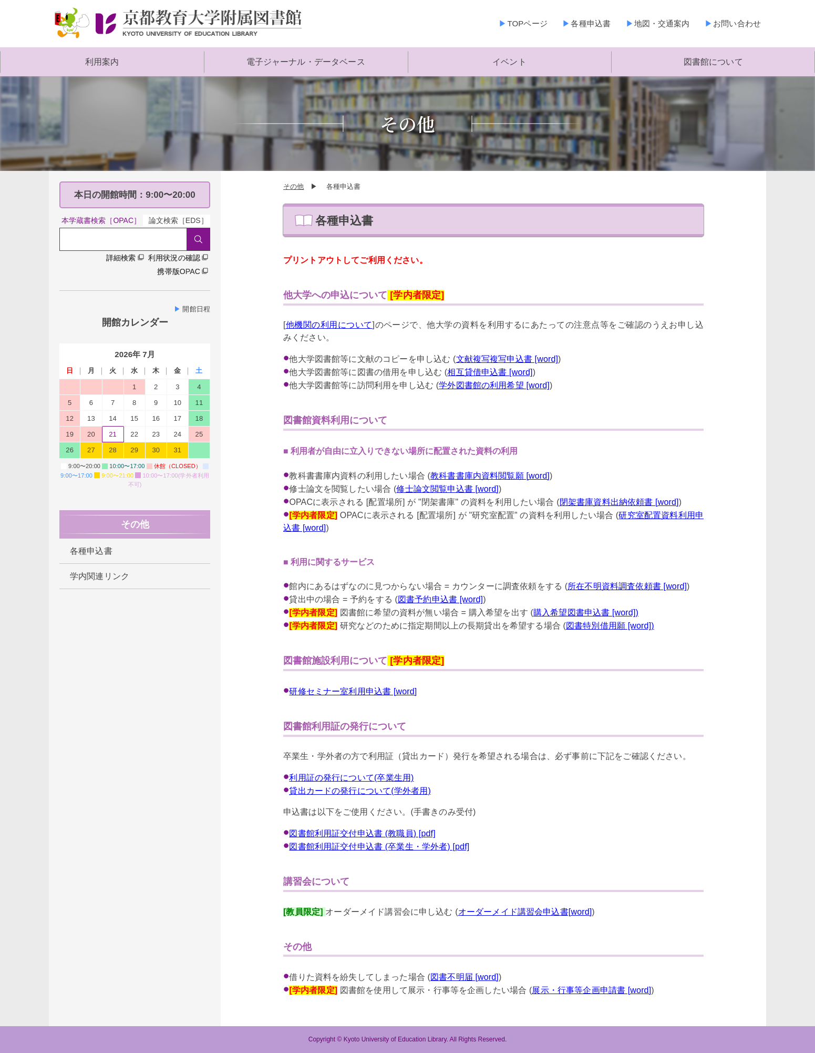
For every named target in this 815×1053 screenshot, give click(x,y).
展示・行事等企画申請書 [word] (591, 990)
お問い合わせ (737, 23)
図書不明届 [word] (464, 977)
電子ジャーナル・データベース (305, 61)
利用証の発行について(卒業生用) (351, 777)
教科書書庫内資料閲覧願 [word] (490, 475)
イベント (509, 61)
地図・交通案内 (662, 23)
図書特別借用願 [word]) (610, 625)
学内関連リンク (99, 576)
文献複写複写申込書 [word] (507, 359)
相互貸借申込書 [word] (489, 372)
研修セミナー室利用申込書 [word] (353, 691)
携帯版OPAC (178, 271)
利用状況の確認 (174, 258)
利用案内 (102, 61)
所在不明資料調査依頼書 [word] (627, 586)
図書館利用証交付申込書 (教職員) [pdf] (362, 833)
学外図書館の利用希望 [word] (494, 385)
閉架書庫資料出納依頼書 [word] (619, 502)
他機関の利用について (329, 324)
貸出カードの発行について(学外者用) (360, 790)
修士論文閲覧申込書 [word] (447, 488)
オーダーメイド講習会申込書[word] (525, 911)
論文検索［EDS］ (178, 220)
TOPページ (527, 23)
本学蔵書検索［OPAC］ (101, 220)
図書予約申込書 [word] (440, 599)
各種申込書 (591, 23)
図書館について (713, 61)
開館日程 (196, 309)
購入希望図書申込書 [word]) (585, 612)
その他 (293, 186)
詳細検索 (121, 258)
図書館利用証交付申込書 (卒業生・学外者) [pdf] (379, 846)
